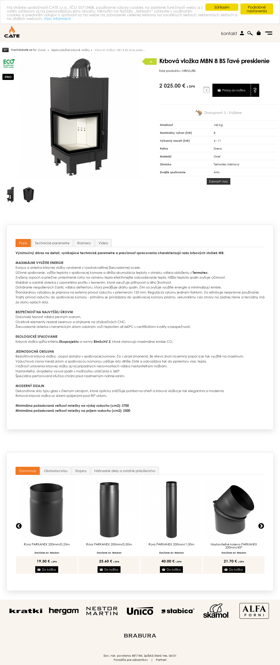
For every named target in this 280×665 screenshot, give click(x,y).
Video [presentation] (103, 243)
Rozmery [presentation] (84, 243)
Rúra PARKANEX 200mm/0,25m (47, 544)
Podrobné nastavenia (257, 9)
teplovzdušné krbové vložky (70, 50)
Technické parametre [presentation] (52, 243)
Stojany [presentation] (81, 470)
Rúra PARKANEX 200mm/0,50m (109, 544)
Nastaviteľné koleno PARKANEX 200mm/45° (234, 546)
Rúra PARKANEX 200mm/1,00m (171, 544)
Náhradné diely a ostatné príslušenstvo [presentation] (124, 470)
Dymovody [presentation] (27, 470)
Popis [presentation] (23, 243)
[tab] (23, 243)
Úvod (41, 50)
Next (261, 526)
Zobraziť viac (218, 181)
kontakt (229, 33)
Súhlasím (221, 7)
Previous (19, 526)
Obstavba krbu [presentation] (56, 470)
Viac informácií (57, 18)
